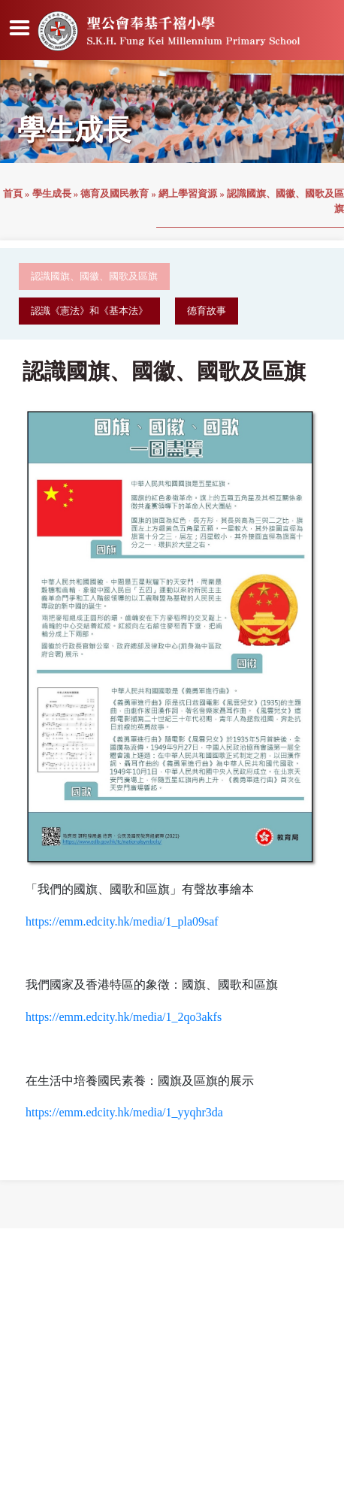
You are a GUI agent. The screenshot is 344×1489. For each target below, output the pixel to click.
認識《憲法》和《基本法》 (89, 311)
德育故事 (206, 311)
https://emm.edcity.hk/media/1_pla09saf (122, 921)
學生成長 (51, 194)
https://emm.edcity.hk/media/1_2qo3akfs (124, 1016)
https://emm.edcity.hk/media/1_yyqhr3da (124, 1112)
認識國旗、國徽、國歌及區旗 (94, 276)
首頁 (13, 194)
